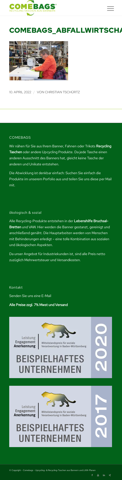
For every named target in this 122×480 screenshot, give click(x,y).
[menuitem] (107, 8)
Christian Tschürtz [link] (62, 92)
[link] (50, 8)
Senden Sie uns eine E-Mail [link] (30, 295)
